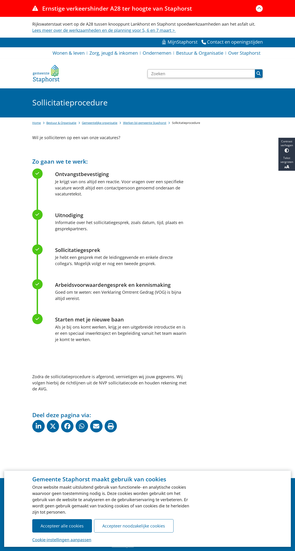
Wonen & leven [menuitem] (69, 53)
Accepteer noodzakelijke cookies (133, 525)
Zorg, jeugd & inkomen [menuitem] (113, 53)
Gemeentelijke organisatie (99, 123)
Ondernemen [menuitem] (157, 53)
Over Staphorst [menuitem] (244, 53)
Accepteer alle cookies (62, 525)
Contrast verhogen (286, 146)
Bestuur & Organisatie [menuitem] (199, 53)
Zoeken (259, 74)
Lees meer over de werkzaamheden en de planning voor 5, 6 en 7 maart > (104, 30)
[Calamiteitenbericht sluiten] (259, 8)
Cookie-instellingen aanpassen (61, 539)
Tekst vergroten (286, 162)
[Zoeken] (201, 73)
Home (36, 123)
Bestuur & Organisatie (61, 123)
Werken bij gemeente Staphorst (144, 123)
